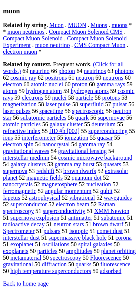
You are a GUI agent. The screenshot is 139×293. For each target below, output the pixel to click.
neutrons (113, 77)
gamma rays (110, 84)
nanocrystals (18, 184)
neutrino (39, 71)
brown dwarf (108, 224)
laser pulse (58, 104)
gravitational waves (26, 151)
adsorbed (111, 271)
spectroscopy (66, 257)
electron (12, 84)
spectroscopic (88, 111)
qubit (106, 191)
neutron (85, 77)
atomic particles (22, 124)
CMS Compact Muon (99, 45)
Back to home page (26, 283)
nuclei (59, 97)
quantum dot (86, 177)
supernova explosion (34, 217)
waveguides (118, 197)
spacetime (51, 111)
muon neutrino (52, 45)
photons (124, 71)
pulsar (120, 104)
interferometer (39, 137)
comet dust (110, 231)
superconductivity (64, 211)
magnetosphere (59, 184)
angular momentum (68, 191)
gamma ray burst (75, 164)
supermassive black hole (77, 237)
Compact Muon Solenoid (33, 38)
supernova (15, 171)
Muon (56, 25)
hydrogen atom (44, 91)
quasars (112, 164)
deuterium (104, 124)
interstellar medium (26, 157)
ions (8, 137)
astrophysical (44, 197)
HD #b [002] (64, 131)
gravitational (18, 264)
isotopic (78, 231)
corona (124, 237)
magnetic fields (44, 177)
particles (47, 251)
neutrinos (95, 71)
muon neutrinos (25, 32)
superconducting (108, 131)
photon (67, 71)
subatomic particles (43, 117)
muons (120, 25)
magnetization (20, 104)
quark (82, 117)
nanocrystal (56, 144)
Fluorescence (105, 257)
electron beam (72, 204)
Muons (98, 25)
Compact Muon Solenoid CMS (86, 32)
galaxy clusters (28, 164)
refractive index (21, 131)
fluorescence (115, 264)
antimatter (80, 217)
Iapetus (11, 197)
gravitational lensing (82, 151)
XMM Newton (111, 211)
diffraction (54, 264)
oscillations (55, 244)
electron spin (18, 144)
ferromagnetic (19, 191)
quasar (105, 137)
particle (84, 97)
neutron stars (68, 224)
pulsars (51, 231)
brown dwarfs (79, 171)
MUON (77, 25)
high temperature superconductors (50, 271)
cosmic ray (23, 77)
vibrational (82, 197)
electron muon (20, 52)
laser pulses (16, 111)
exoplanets (15, 251)
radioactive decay (23, 224)
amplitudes (79, 251)
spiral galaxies (95, 244)
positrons (56, 77)
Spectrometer (18, 231)
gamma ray (92, 144)
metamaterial (26, 257)
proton (79, 84)
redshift (45, 171)
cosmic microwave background (95, 157)
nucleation (98, 184)
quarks (84, 264)
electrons (32, 97)
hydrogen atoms (90, 91)
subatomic (113, 217)
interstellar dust (21, 237)
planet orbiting (118, 251)
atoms (10, 91)
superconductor (28, 204)
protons (111, 97)
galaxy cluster (66, 124)
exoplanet (21, 244)
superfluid (92, 104)
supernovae (111, 117)
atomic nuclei (47, 84)
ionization (76, 137)
